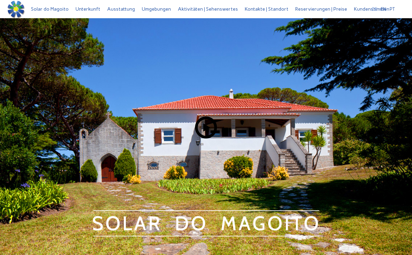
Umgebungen (156, 9)
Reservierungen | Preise (321, 9)
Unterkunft (88, 9)
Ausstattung (121, 9)
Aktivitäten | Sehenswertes (208, 9)
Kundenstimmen (371, 9)
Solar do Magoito (50, 9)
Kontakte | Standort (266, 9)
